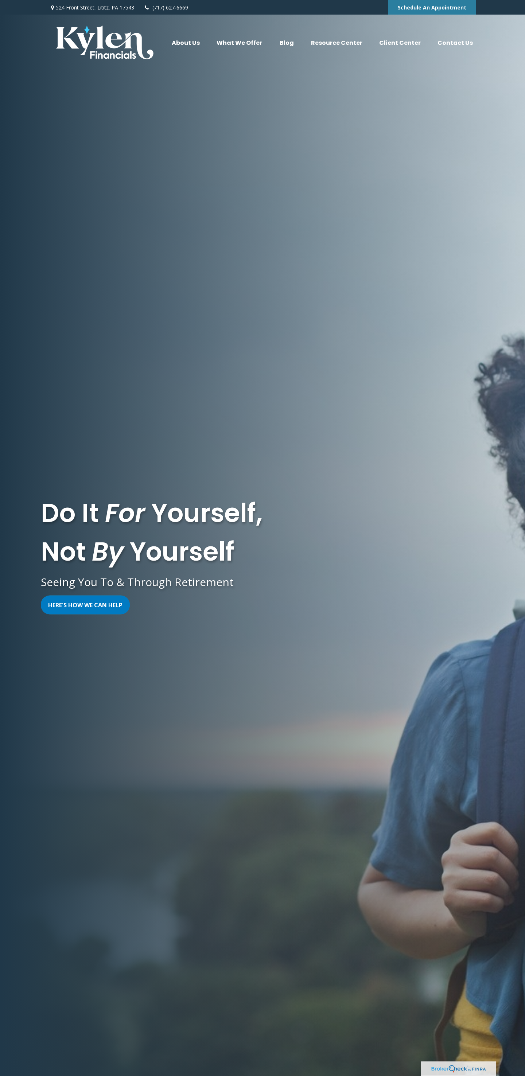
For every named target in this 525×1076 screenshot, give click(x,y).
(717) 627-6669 (165, 7)
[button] (186, 42)
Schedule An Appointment (432, 7)
